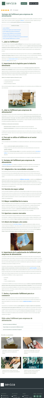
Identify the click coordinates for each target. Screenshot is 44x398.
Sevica (8, 60)
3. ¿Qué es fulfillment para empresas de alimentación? (11, 31)
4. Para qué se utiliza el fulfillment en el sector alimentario (11, 33)
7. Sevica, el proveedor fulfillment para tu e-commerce (11, 38)
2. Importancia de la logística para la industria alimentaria (11, 29)
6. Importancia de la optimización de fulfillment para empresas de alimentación (15, 36)
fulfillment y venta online (24, 179)
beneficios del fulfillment (7, 164)
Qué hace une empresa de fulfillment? (10, 324)
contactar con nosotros (27, 301)
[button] (22, 324)
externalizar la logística (18, 224)
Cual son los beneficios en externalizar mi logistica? (12, 329)
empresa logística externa (13, 58)
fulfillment (22, 20)
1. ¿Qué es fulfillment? (6, 28)
